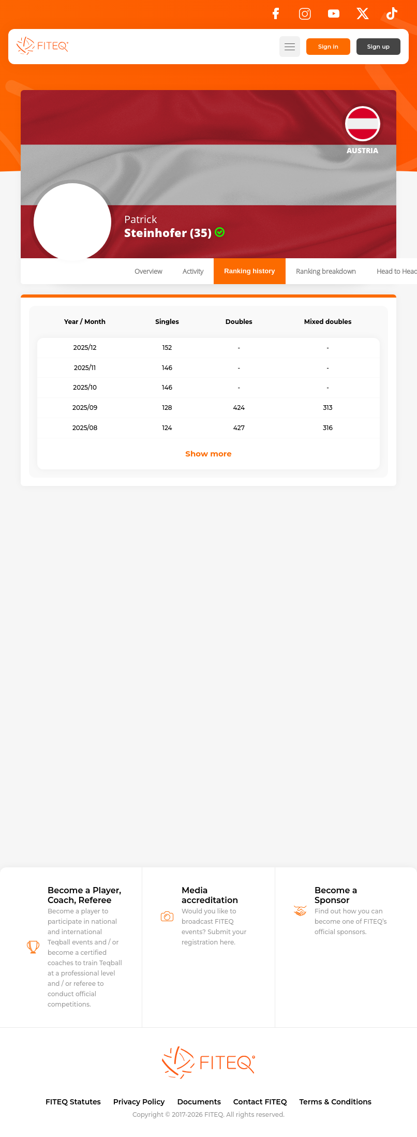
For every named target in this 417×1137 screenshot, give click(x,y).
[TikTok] (391, 16)
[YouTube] (333, 16)
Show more (208, 454)
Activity (193, 271)
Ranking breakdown (326, 271)
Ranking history (249, 271)
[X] (362, 16)
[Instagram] (305, 16)
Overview (148, 271)
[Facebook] (276, 16)
